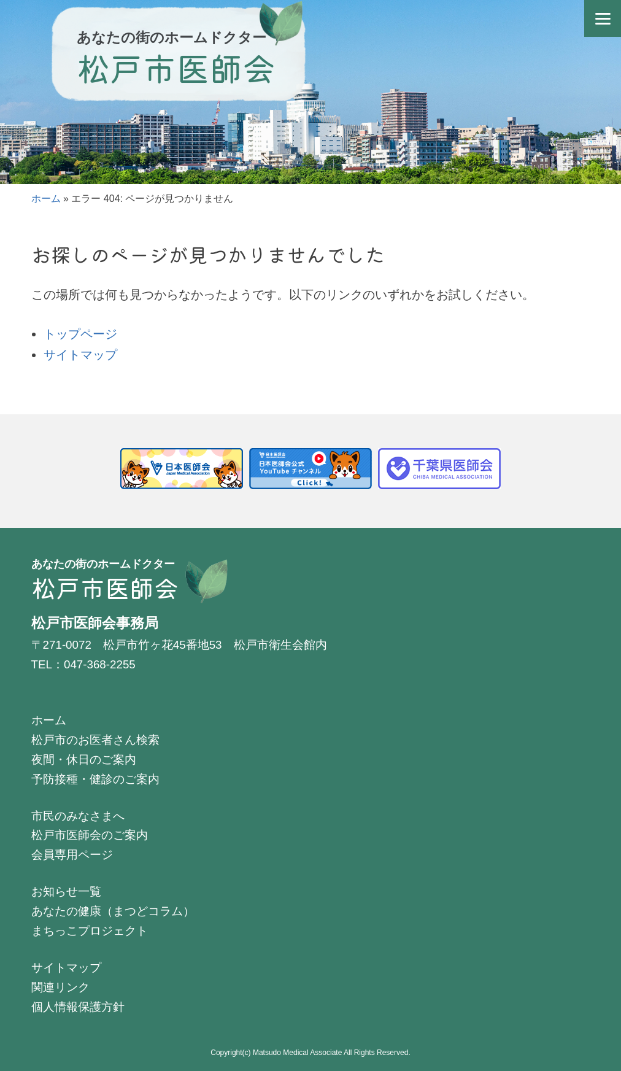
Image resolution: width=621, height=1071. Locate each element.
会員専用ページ (72, 854)
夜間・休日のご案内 (83, 759)
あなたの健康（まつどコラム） (113, 911)
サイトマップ (80, 355)
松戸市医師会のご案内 (89, 835)
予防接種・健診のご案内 (95, 779)
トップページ (80, 334)
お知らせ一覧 (66, 891)
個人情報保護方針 (78, 1006)
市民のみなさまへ (78, 816)
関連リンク (60, 987)
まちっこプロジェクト (89, 930)
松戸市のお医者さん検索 (95, 739)
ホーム (46, 198)
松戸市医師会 (176, 67)
